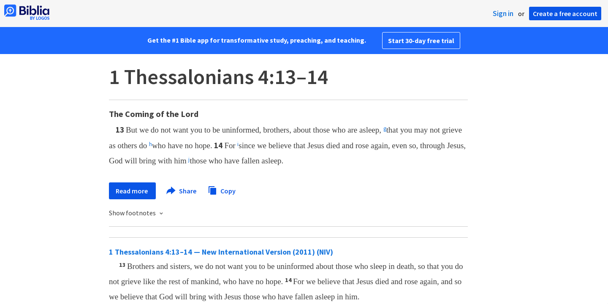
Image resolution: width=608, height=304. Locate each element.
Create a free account (565, 13)
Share (182, 191)
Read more (132, 191)
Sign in (503, 13)
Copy (222, 189)
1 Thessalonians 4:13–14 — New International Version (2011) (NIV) (221, 252)
